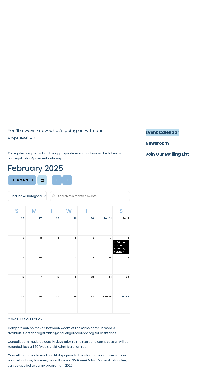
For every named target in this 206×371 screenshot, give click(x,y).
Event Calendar (162, 133)
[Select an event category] (27, 196)
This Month (22, 180)
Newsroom (157, 143)
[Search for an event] (90, 196)
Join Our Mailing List (167, 154)
